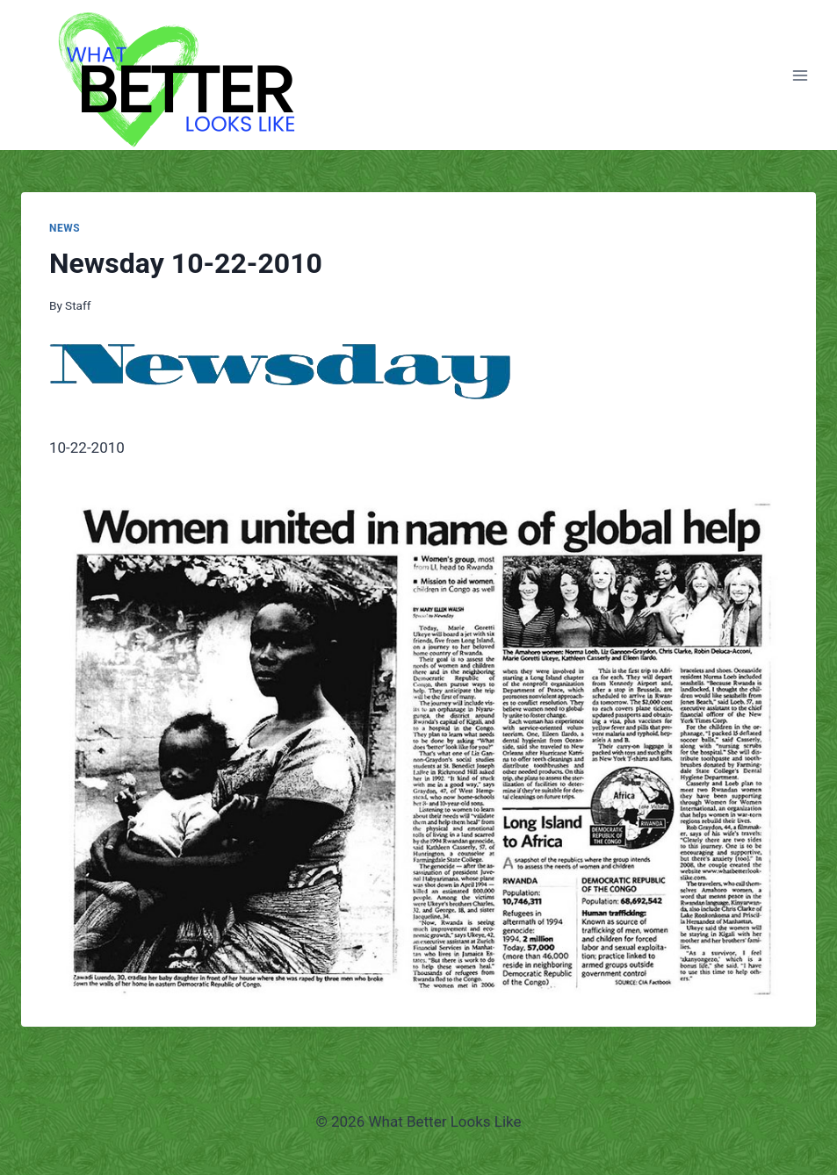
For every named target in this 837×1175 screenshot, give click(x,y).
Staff (77, 305)
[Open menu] (799, 75)
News (64, 228)
